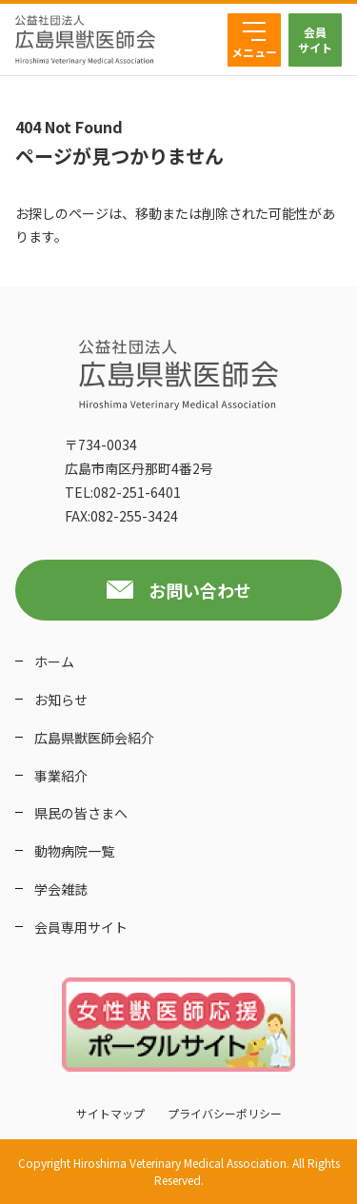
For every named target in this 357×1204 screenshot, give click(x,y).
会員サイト (315, 39)
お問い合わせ (200, 590)
